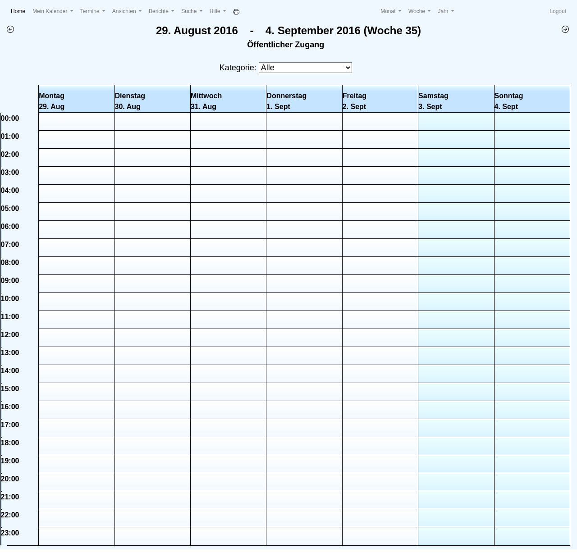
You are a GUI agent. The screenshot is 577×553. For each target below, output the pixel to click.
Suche (189, 11)
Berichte (159, 11)
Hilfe (216, 11)
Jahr (444, 11)
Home (20, 10)
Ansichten (124, 11)
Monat (388, 11)
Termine (90, 11)
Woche (417, 11)
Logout (558, 11)
